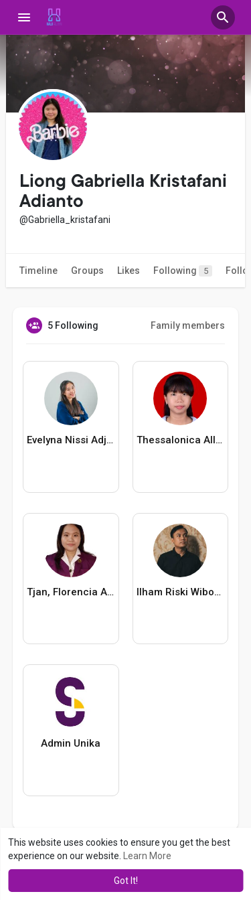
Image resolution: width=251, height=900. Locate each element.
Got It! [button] (126, 880)
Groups (87, 270)
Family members (188, 325)
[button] (223, 17)
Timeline (38, 270)
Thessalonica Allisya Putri (180, 440)
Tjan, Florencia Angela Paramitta (70, 592)
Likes (128, 270)
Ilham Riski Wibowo (180, 592)
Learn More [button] (147, 855)
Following (182, 271)
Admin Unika (70, 743)
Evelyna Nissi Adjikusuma (70, 440)
